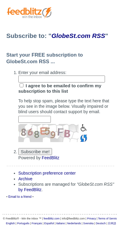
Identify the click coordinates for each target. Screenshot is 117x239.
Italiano (60, 223)
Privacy (91, 218)
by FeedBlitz (30, 189)
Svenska (88, 223)
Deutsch (101, 223)
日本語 (112, 223)
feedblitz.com (52, 218)
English (10, 223)
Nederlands (74, 223)
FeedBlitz (50, 157)
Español (49, 223)
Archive (25, 178)
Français (37, 223)
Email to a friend (20, 196)
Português (23, 223)
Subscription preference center (47, 173)
